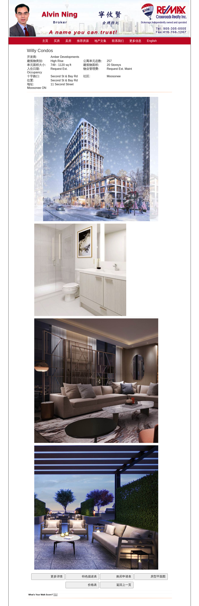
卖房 (68, 40)
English (152, 40)
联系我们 (118, 40)
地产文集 (100, 40)
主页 (45, 40)
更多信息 (135, 40)
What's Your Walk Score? (42, 594)
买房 (57, 40)
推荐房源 (83, 40)
